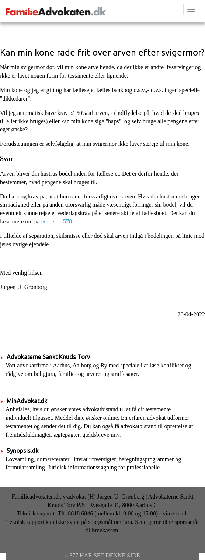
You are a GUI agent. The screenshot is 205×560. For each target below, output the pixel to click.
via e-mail (175, 513)
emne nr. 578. (57, 221)
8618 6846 (80, 513)
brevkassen (105, 530)
